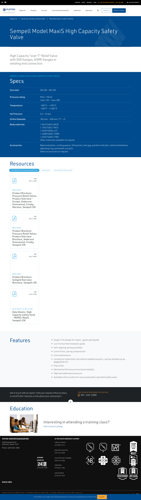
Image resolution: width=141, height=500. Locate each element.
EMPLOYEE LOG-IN (64, 492)
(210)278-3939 (60, 475)
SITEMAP (53, 492)
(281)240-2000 (14, 448)
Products (13, 19)
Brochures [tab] (46, 170)
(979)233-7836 (60, 468)
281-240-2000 (87, 394)
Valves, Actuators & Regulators (33, 19)
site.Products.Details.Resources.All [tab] (24, 170)
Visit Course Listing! (53, 426)
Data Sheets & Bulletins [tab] (63, 170)
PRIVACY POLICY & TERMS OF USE (13, 492)
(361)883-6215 (60, 445)
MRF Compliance (77, 492)
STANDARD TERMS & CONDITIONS (37, 492)
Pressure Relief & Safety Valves (61, 19)
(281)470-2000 (60, 460)
